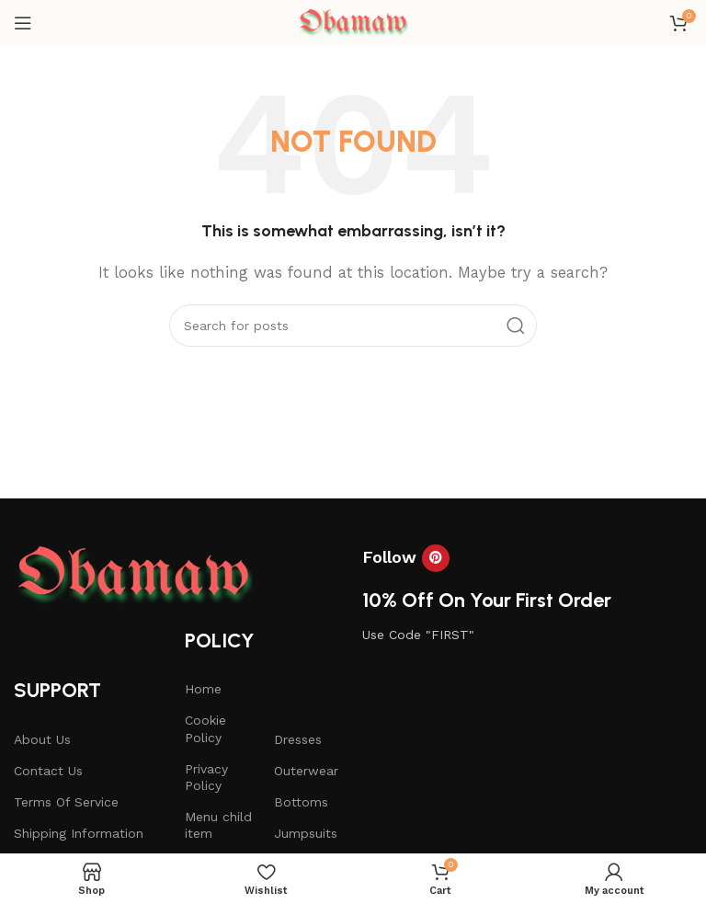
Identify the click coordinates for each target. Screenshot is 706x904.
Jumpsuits (305, 833)
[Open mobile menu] (23, 23)
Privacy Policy (206, 777)
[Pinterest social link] (436, 558)
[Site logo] (353, 22)
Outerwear (306, 770)
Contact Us (48, 770)
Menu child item (218, 825)
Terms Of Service (66, 802)
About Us (42, 739)
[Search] (353, 325)
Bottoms (301, 802)
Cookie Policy (205, 728)
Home (203, 688)
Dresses (298, 739)
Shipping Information (78, 833)
